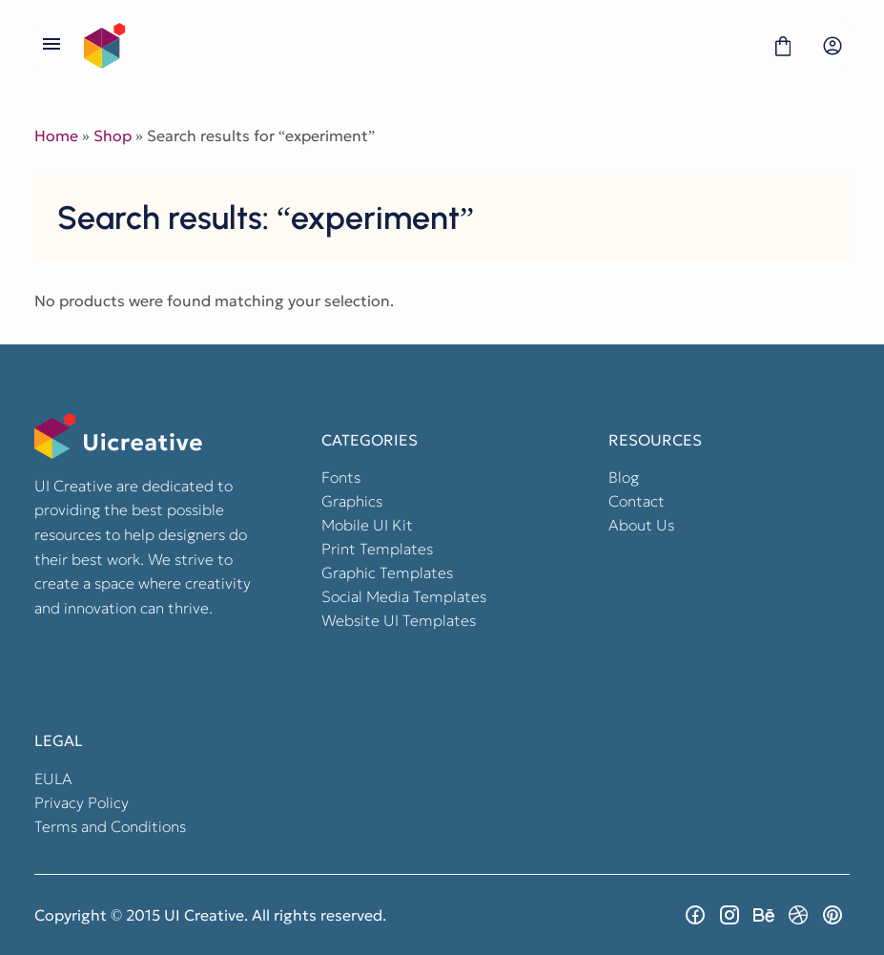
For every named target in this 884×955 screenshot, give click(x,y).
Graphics (351, 500)
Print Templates (377, 548)
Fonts (340, 477)
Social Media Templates (403, 596)
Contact (636, 500)
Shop (112, 135)
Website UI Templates (398, 620)
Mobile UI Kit (367, 524)
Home (56, 135)
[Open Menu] (51, 46)
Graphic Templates (387, 572)
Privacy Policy (81, 802)
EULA (53, 778)
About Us (641, 524)
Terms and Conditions (110, 826)
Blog (623, 477)
